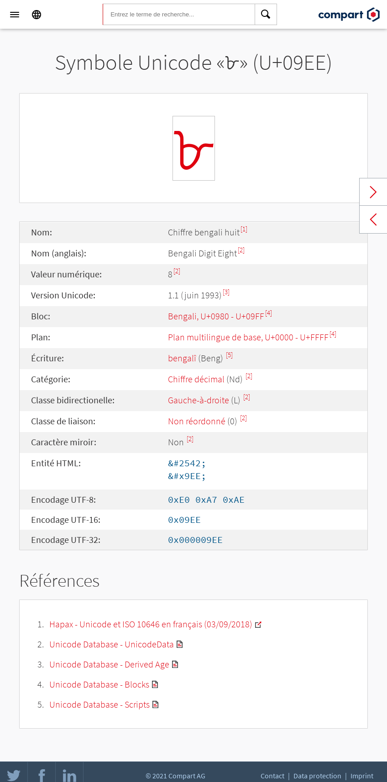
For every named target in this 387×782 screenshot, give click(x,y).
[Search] (266, 15)
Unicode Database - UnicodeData (111, 644)
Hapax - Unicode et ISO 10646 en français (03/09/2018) (150, 624)
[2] (241, 249)
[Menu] (15, 15)
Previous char (373, 219)
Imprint (361, 775)
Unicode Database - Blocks (99, 684)
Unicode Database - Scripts (99, 704)
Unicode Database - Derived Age (109, 664)
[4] (268, 312)
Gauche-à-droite (198, 400)
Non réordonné (196, 421)
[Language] (36, 15)
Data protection (317, 775)
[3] (226, 291)
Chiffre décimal (196, 379)
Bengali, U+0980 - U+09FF (216, 316)
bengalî (182, 358)
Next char (373, 192)
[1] (244, 228)
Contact (272, 775)
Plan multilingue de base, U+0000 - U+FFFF (248, 337)
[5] (229, 354)
